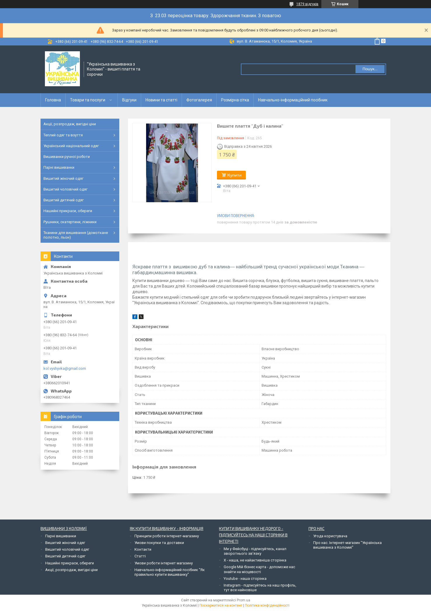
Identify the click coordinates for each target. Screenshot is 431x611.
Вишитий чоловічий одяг (65, 189)
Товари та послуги (87, 100)
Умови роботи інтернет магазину (163, 563)
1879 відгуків (307, 4)
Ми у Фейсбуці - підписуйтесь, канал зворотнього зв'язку (255, 551)
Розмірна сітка (235, 100)
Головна (53, 100)
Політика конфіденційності (267, 605)
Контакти (142, 549)
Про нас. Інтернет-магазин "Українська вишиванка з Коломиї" (347, 545)
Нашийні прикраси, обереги (67, 211)
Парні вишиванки (58, 167)
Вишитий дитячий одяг (63, 200)
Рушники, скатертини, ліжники (70, 222)
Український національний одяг (71, 146)
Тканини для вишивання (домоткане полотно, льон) (75, 235)
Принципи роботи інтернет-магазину (166, 536)
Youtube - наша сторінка (245, 578)
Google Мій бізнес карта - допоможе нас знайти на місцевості (259, 569)
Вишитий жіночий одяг (63, 178)
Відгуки (129, 100)
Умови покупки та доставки (159, 542)
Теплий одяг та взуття (63, 135)
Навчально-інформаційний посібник (292, 100)
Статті (140, 556)
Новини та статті (161, 100)
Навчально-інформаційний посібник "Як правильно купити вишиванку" (169, 572)
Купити (234, 174)
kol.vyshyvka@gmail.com (64, 368)
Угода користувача (330, 536)
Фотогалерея (199, 100)
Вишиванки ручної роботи (66, 156)
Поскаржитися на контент (220, 605)
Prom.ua (243, 600)
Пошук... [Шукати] (369, 69)
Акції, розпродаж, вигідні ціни (69, 124)
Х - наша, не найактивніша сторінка (255, 560)
